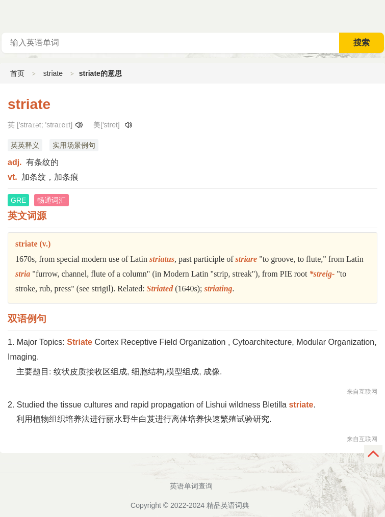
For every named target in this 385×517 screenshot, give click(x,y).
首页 (17, 73)
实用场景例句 (74, 145)
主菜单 (377, 15)
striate (53, 73)
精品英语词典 (228, 505)
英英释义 (25, 145)
